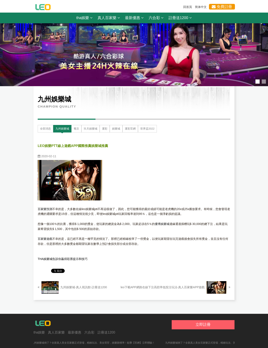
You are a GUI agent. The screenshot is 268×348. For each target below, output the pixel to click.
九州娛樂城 (62, 128)
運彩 (104, 128)
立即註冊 (203, 324)
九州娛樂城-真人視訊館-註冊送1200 (72, 287)
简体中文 (201, 7)
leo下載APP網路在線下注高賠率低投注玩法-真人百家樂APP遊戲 (175, 287)
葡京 (76, 128)
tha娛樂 (84, 18)
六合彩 (156, 18)
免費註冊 (222, 6)
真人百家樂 (109, 18)
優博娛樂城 (162, 224)
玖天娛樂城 (90, 128)
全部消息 (45, 128)
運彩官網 (130, 128)
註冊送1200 (180, 18)
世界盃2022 (147, 128)
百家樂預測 (45, 209)
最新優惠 (134, 18)
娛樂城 (116, 128)
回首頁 (187, 7)
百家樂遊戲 (45, 238)
